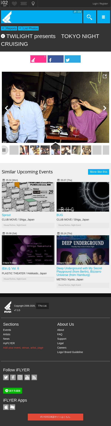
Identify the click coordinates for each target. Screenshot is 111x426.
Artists (6, 334)
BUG (60, 215)
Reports (11, 28)
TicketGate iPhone (12, 407)
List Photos (30, 28)
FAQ (59, 334)
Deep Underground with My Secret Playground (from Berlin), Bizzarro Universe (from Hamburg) (79, 271)
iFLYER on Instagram (20, 377)
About (60, 329)
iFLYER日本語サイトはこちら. (55, 417)
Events (7, 329)
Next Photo (104, 108)
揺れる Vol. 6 (10, 268)
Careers (61, 347)
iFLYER (8, 307)
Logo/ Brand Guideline (70, 352)
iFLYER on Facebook (13, 377)
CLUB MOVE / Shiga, (18, 219)
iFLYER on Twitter (6, 377)
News (6, 338)
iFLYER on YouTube (27, 377)
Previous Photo (6, 108)
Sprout (6, 215)
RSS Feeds (34, 377)
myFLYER (9, 343)
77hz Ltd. (42, 306)
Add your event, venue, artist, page (23, 347)
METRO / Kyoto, (70, 279)
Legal (60, 343)
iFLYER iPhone (6, 407)
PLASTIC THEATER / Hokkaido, (24, 273)
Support (61, 338)
